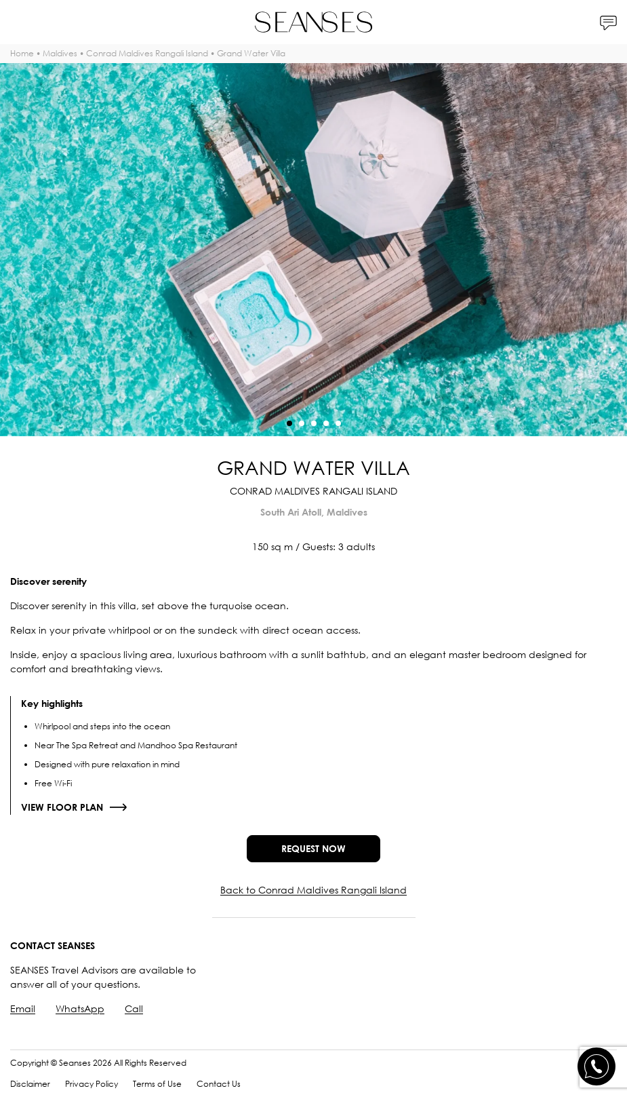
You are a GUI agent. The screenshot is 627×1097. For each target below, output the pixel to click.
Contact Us (219, 1084)
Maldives (60, 53)
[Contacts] (608, 22)
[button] (289, 423)
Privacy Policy (91, 1084)
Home (22, 53)
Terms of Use (157, 1084)
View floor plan (62, 807)
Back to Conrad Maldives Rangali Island (313, 890)
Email (22, 1008)
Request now (313, 848)
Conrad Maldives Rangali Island (147, 53)
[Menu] (18, 22)
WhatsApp (80, 1008)
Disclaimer (30, 1084)
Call (134, 1008)
